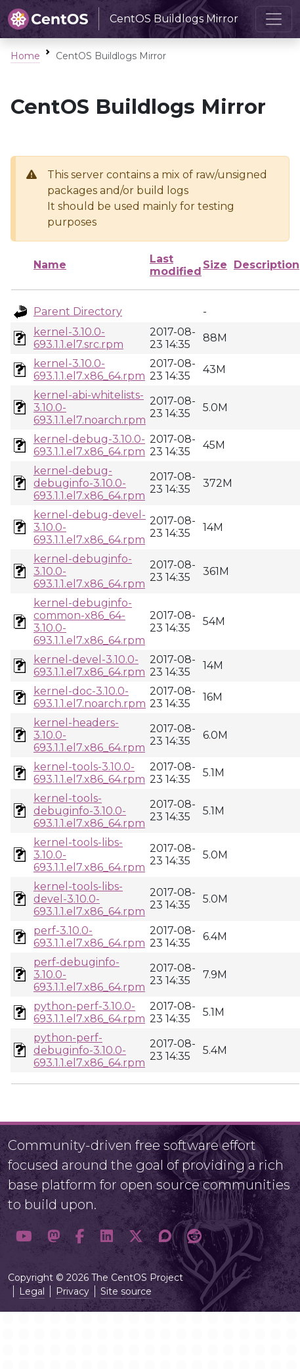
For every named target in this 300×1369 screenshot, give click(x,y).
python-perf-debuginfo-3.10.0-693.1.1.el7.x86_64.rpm (89, 1050)
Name (49, 265)
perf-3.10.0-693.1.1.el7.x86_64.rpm (89, 936)
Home (25, 56)
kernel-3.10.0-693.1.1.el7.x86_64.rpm (89, 369)
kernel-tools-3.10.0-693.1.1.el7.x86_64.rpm (89, 772)
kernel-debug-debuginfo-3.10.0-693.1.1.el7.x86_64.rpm (89, 483)
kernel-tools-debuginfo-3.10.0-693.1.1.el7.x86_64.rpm (89, 811)
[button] (23, 1236)
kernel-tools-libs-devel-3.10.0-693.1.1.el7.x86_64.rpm (89, 899)
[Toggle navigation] (273, 19)
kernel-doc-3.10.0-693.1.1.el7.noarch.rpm (89, 697)
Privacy (72, 1291)
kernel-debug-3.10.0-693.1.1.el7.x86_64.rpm (89, 445)
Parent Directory (77, 311)
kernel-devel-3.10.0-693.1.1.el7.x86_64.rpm (89, 665)
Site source (126, 1291)
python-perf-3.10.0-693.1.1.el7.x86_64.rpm (89, 1012)
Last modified (176, 265)
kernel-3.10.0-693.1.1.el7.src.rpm (78, 338)
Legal (32, 1291)
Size (215, 265)
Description (266, 265)
